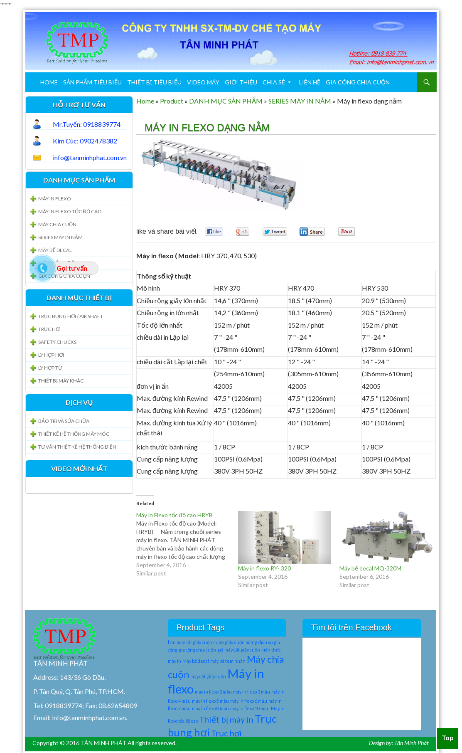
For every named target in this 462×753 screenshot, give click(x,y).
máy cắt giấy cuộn (208, 676)
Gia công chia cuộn (358, 82)
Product (171, 101)
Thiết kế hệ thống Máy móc (73, 434)
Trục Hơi (49, 329)
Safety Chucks (57, 342)
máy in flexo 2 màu (213, 691)
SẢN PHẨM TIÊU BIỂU (92, 82)
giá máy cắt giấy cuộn (238, 649)
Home (49, 82)
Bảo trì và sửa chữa (63, 421)
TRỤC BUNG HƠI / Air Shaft (70, 316)
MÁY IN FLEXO (54, 198)
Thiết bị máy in (226, 719)
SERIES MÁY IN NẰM (299, 101)
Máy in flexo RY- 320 (264, 568)
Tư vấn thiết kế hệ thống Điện (77, 447)
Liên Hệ (309, 82)
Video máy (203, 82)
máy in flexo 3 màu (251, 691)
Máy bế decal (195, 661)
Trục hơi (226, 733)
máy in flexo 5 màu (210, 701)
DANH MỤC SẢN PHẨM (226, 101)
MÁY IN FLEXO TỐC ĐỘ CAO (70, 211)
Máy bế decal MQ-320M (370, 568)
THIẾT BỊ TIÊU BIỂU (154, 82)
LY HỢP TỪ (50, 368)
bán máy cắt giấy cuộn (190, 642)
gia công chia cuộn (197, 649)
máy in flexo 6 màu (248, 701)
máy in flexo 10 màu (250, 708)
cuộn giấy (223, 642)
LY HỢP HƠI (51, 355)
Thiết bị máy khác (61, 381)
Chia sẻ (274, 82)
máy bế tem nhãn (228, 661)
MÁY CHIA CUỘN (57, 224)
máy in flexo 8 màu (210, 708)
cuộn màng (245, 642)
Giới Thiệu (241, 82)
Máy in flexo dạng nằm (207, 127)
